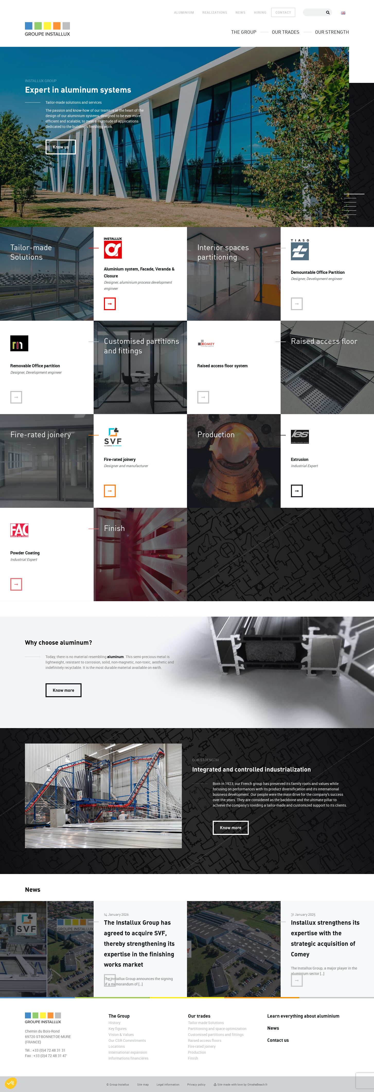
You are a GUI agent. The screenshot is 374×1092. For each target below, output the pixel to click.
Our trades (285, 32)
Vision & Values (121, 1034)
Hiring (260, 12)
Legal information (168, 1084)
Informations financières (128, 1058)
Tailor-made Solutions (206, 1022)
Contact (283, 12)
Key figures (118, 1028)
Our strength (332, 32)
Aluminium (184, 12)
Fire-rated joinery (202, 1046)
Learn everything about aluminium (303, 1016)
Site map (143, 1084)
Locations (117, 1046)
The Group (243, 32)
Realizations (214, 12)
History (114, 1022)
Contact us (278, 1040)
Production (197, 1052)
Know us (61, 146)
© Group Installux (117, 1084)
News (241, 12)
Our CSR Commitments (127, 1040)
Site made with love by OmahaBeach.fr (240, 1084)
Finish (193, 1058)
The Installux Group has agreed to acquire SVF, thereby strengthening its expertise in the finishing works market (139, 943)
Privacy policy (196, 1084)
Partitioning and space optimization (217, 1028)
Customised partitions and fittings (216, 1034)
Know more (63, 690)
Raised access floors (204, 1040)
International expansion (128, 1052)
